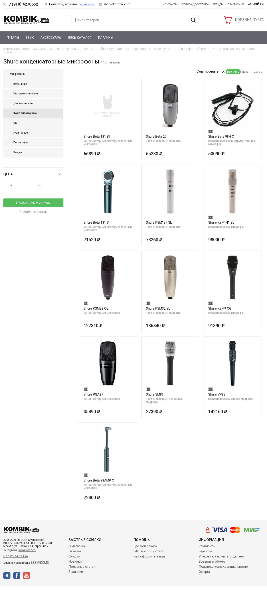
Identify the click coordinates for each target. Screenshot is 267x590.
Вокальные (20, 83)
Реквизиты (207, 546)
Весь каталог (79, 37)
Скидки (74, 556)
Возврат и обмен (212, 561)
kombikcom (27, 550)
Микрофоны (17, 74)
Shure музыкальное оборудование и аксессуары (136, 49)
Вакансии (76, 572)
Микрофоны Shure (192, 49)
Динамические (23, 103)
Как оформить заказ (150, 556)
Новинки (75, 561)
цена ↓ (258, 71)
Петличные (20, 142)
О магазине (235, 4)
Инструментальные (25, 93)
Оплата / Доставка (195, 4)
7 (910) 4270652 (23, 4)
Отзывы (75, 551)
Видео (17, 152)
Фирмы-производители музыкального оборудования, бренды (48, 49)
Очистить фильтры (33, 212)
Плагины (105, 37)
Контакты (170, 4)
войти (258, 4)
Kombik (26, 20)
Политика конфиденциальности (223, 567)
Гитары (13, 37)
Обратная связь (15, 556)
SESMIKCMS (40, 563)
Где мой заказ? (146, 546)
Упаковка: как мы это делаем (221, 556)
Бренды (218, 4)
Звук (30, 37)
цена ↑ (246, 71)
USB (15, 123)
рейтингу (233, 71)
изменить (87, 4)
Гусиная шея (21, 132)
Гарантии (205, 551)
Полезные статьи (82, 567)
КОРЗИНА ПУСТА (249, 20)
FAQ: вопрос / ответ (149, 551)
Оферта (204, 572)
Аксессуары (51, 37)
